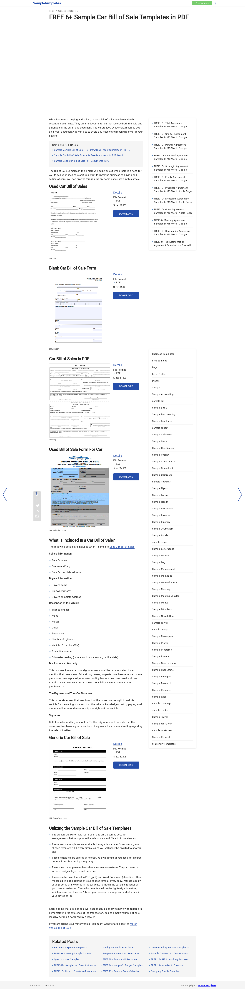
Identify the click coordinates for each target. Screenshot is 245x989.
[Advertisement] (122, 45)
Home (51, 11)
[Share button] (36, 494)
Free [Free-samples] (201, 3)
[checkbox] (30, 3)
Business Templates (67, 11)
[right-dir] (240, 494)
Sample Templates (207, 985)
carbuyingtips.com (57, 530)
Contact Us (34, 985)
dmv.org (52, 440)
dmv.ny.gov (54, 349)
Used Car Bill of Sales (122, 546)
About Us (49, 985)
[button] (214, 3)
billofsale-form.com (58, 818)
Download (126, 213)
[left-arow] (5, 494)
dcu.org (52, 258)
